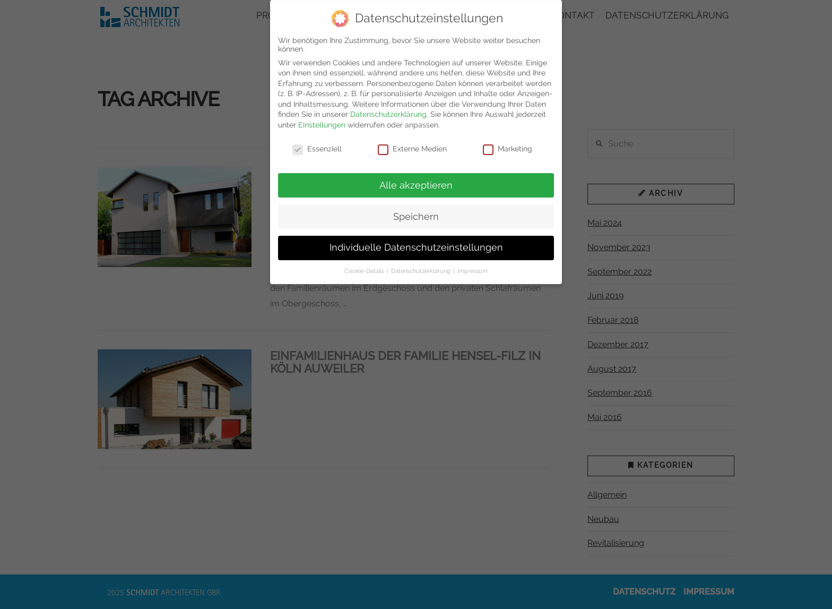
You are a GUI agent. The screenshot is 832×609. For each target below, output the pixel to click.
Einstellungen (321, 119)
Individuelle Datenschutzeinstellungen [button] (416, 242)
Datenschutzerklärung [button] (421, 265)
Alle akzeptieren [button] (416, 179)
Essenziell (317, 143)
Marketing (507, 143)
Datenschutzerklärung (388, 109)
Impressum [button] (472, 265)
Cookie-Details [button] (365, 265)
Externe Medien (412, 143)
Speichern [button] (416, 210)
